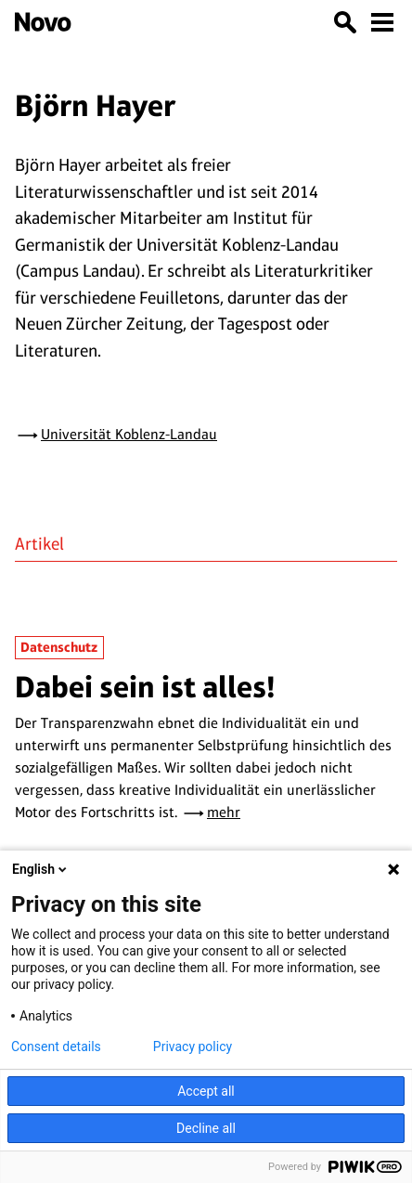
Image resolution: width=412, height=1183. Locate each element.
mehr (223, 812)
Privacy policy (192, 1046)
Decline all (206, 1128)
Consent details (56, 1046)
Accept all (206, 1091)
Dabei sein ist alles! (145, 687)
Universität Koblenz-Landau (129, 434)
